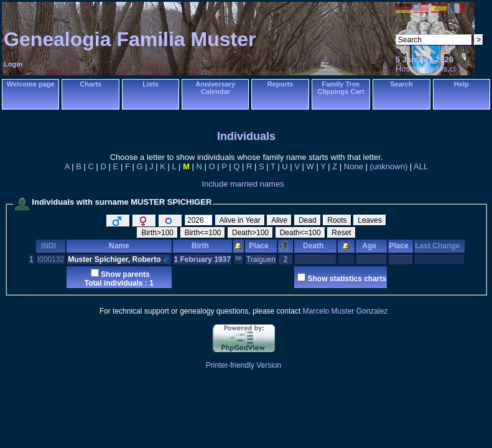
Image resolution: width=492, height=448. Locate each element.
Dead (308, 220)
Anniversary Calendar (215, 87)
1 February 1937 (202, 259)
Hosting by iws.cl (426, 68)
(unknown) (389, 166)
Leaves (370, 220)
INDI (50, 245)
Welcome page (31, 84)
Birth (202, 245)
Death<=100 (300, 232)
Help (461, 84)
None (353, 166)
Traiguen (261, 259)
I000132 (50, 259)
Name (119, 245)
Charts (90, 84)
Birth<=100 (203, 232)
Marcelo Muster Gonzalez (345, 311)
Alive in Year (240, 220)
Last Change (439, 245)
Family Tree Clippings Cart (340, 87)
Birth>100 (157, 232)
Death (315, 245)
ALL (421, 166)
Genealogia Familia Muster (130, 39)
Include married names (243, 184)
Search (401, 84)
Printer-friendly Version (243, 365)
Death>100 (250, 232)
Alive (279, 220)
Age (371, 245)
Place (260, 245)
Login (13, 64)
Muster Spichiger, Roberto (114, 259)
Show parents (125, 274)
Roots (336, 220)
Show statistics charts (346, 278)
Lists (150, 84)
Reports (280, 84)
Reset (341, 232)
